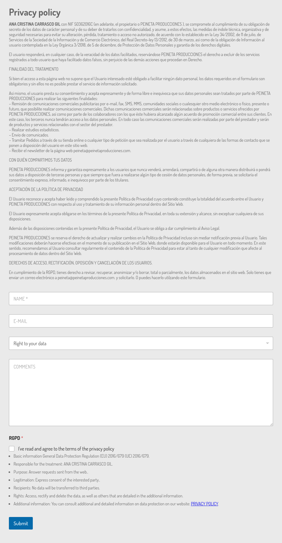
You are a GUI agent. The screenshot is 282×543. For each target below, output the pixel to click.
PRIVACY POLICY (204, 503)
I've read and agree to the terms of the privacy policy (66, 449)
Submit (20, 523)
